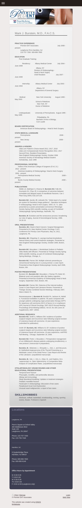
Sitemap (22, 495)
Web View (66, 497)
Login (68, 495)
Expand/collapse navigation (41, 3)
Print (15, 495)
